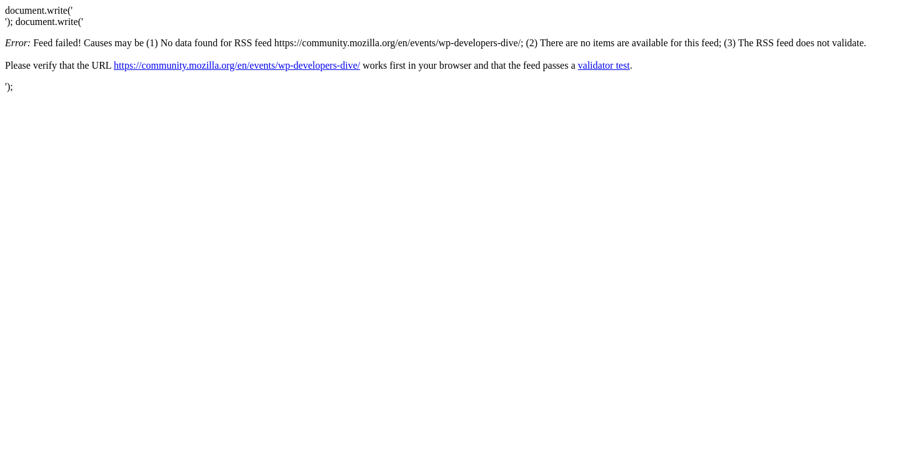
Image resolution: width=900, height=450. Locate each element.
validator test (604, 65)
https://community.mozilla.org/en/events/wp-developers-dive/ (237, 65)
